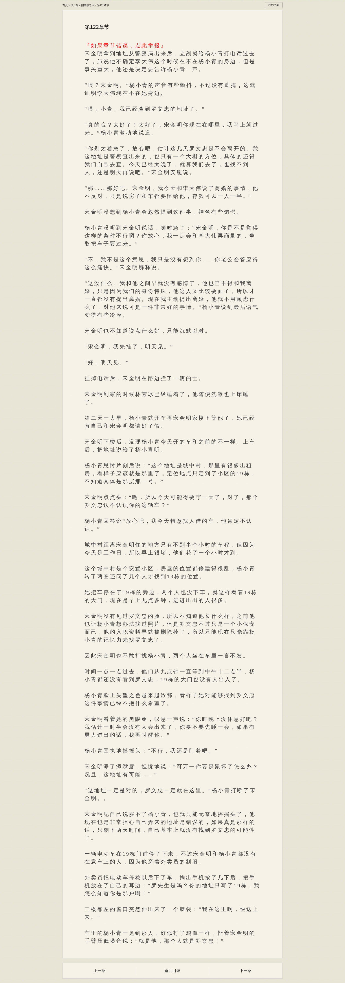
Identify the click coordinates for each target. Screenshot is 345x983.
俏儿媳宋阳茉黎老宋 (82, 5)
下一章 (245, 970)
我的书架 (273, 5)
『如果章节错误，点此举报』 (125, 45)
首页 (65, 5)
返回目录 (172, 970)
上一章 (99, 970)
